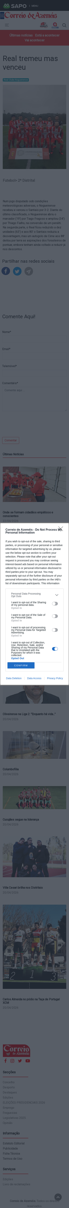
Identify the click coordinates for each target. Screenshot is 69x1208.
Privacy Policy (55, 678)
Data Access (34, 678)
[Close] (61, 529)
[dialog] (34, 604)
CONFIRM (21, 665)
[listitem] (34, 594)
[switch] (55, 603)
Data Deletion (14, 678)
